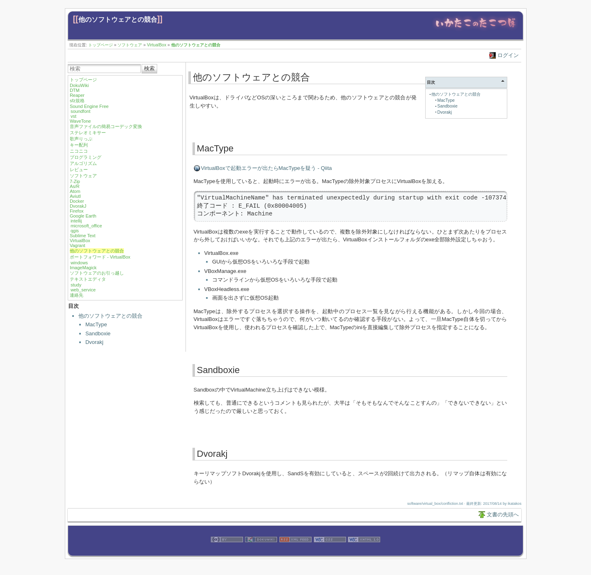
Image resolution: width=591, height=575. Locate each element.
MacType (96, 324)
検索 (149, 68)
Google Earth (83, 215)
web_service (83, 289)
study (76, 284)
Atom (75, 191)
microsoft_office (86, 225)
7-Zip (75, 181)
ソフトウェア (129, 45)
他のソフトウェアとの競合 (117, 19)
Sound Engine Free (89, 106)
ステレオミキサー (88, 132)
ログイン (508, 55)
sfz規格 (77, 100)
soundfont (80, 111)
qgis (75, 230)
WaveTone (80, 121)
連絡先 (76, 295)
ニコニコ (79, 151)
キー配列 (79, 144)
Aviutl (75, 196)
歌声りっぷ (81, 138)
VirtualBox (156, 45)
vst (73, 116)
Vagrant (77, 245)
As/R (75, 186)
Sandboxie (97, 333)
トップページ (100, 45)
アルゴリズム (83, 163)
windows (79, 262)
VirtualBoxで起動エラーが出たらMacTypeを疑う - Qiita (266, 168)
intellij (76, 220)
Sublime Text (83, 235)
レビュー (79, 169)
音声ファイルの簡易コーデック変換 (106, 126)
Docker (77, 201)
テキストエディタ (88, 279)
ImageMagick (83, 267)
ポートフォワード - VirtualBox (100, 256)
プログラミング (85, 157)
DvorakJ (78, 206)
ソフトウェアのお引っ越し (97, 272)
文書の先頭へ (503, 514)
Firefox (77, 210)
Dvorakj (94, 342)
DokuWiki (79, 85)
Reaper (77, 95)
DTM (75, 90)
